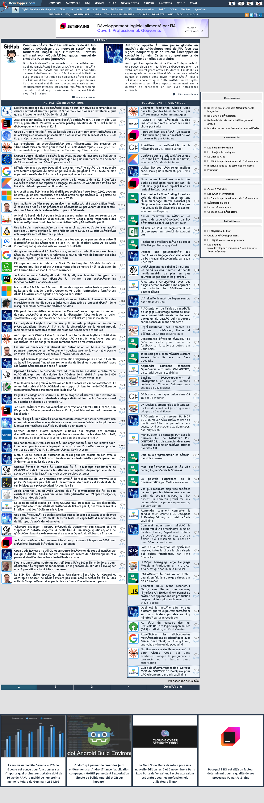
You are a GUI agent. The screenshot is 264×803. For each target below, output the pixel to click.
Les (220, 147)
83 (122, 301)
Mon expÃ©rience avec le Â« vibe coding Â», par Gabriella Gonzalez (165, 469)
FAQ (88, 3)
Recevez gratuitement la (228, 108)
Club (193, 3)
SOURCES (143, 14)
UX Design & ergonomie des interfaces (165, 408)
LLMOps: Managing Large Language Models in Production (165, 566)
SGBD (162, 9)
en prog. (218, 203)
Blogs (99, 3)
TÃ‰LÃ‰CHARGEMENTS (119, 14)
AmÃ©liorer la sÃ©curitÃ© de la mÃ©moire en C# (165, 147)
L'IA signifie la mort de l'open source (165, 300)
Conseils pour (222, 212)
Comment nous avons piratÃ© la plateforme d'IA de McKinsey (165, 534)
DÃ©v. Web (117, 9)
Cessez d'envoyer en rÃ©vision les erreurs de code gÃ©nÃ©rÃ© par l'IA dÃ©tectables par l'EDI (165, 220)
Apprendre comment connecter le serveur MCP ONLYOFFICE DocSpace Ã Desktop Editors (165, 516)
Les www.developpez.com (225, 240)
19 (122, 349)
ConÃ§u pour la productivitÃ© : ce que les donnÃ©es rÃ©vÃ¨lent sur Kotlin (165, 159)
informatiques (219, 207)
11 (122, 457)
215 (121, 445)
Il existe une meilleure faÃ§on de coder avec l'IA (165, 243)
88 (122, 157)
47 (122, 373)
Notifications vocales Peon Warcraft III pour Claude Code (165, 656)
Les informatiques (221, 152)
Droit (180, 3)
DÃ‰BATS (158, 14)
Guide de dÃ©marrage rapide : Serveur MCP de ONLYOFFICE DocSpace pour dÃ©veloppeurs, (165, 672)
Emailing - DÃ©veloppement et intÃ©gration (165, 383)
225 (121, 205)
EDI (130, 9)
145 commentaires (185, 94)
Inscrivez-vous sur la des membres (230, 165)
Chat (112, 3)
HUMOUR (192, 14)
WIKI (170, 14)
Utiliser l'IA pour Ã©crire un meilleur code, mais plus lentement (165, 171)
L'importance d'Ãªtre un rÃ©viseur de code (165, 344)
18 (196, 329)
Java (104, 9)
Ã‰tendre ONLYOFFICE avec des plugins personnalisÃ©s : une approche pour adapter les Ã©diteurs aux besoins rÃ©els (165, 287)
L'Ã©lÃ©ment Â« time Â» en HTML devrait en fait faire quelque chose (165, 578)
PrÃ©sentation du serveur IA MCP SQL (165, 423)
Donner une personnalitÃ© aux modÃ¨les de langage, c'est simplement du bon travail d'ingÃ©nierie (165, 257)
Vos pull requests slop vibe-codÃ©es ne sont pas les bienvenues (165, 498)
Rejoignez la (221, 116)
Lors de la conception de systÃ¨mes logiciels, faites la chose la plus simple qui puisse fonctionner (165, 552)
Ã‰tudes (165, 3)
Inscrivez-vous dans (233, 128)
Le (211, 156)
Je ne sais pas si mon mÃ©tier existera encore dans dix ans (165, 358)
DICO (180, 14)
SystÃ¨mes (200, 9)
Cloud (62, 9)
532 (121, 313)
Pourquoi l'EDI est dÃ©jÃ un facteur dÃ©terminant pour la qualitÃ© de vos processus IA (165, 135)
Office (173, 9)
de (222, 235)
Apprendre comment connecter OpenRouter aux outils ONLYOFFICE (165, 370)
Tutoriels (72, 3)
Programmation (145, 9)
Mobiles (185, 9)
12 (196, 455)
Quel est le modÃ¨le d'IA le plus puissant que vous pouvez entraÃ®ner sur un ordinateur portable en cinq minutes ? (165, 613)
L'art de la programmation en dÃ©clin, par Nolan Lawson (165, 457)
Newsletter (130, 3)
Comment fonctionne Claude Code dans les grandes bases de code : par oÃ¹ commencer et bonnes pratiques (165, 111)
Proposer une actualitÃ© (183, 681)
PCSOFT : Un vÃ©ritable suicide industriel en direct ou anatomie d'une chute (165, 123)
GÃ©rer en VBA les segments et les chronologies (165, 232)
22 (122, 361)
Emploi (148, 3)
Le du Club (219, 231)
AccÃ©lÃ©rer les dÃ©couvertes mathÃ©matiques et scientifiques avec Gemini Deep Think (165, 640)
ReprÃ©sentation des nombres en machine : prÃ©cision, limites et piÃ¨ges (165, 331)
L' (212, 170)
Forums (55, 3)
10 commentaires (84, 97)
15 (196, 122)
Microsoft (92, 9)
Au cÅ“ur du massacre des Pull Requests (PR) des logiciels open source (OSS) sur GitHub (165, 626)
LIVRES (96, 14)
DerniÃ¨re (173, 687)
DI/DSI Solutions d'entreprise (38, 9)
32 (122, 134)
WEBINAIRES (81, 14)
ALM (79, 9)
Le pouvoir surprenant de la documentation (165, 481)
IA (71, 9)
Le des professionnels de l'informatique (233, 161)
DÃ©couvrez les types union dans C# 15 (165, 396)
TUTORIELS (55, 14)
